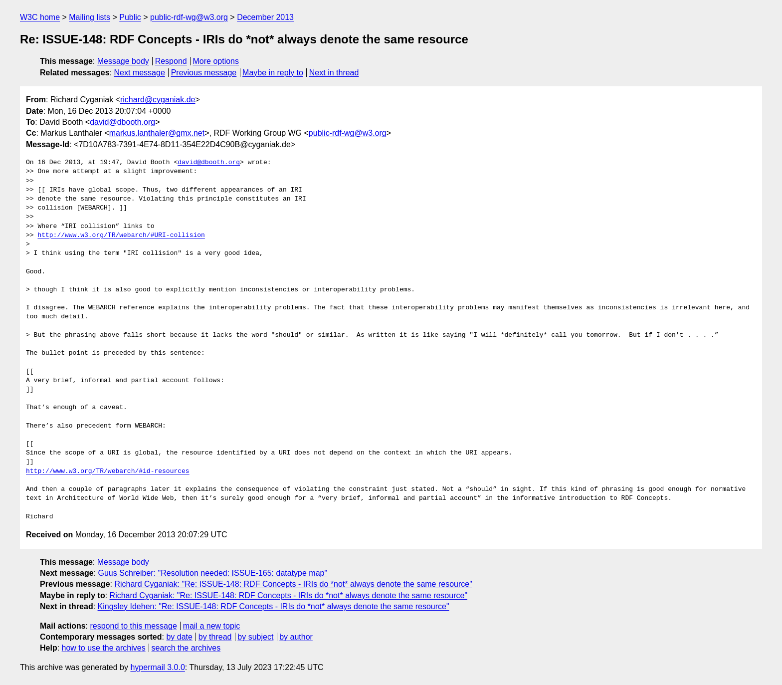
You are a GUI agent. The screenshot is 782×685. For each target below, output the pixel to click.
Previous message (204, 72)
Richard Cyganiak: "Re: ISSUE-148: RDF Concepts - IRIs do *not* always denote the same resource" (293, 584)
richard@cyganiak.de (158, 99)
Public (130, 17)
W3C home (40, 17)
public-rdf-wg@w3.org (189, 17)
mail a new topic (211, 626)
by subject (255, 637)
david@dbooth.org (122, 122)
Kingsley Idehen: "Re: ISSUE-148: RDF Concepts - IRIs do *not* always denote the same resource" (273, 606)
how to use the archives (104, 648)
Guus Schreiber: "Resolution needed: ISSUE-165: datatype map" (213, 573)
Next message (139, 72)
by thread (215, 637)
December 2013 (265, 17)
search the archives (186, 648)
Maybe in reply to (272, 72)
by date (179, 637)
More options (216, 61)
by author (296, 637)
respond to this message (133, 626)
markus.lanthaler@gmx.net (156, 133)
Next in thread (334, 72)
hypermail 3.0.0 (157, 667)
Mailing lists (89, 17)
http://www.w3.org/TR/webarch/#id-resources (108, 471)
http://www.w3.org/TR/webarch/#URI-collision (120, 235)
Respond (171, 61)
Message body (123, 61)
